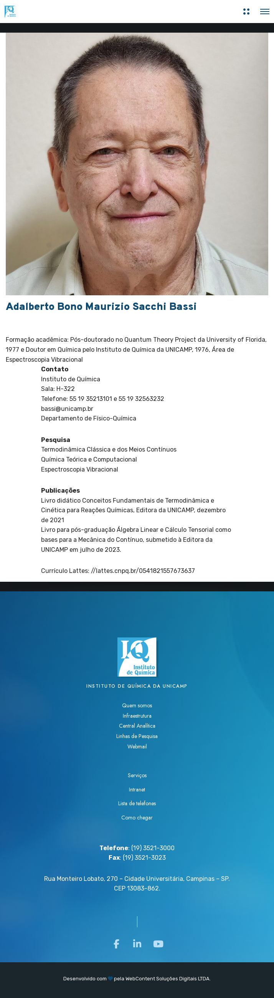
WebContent (140, 978)
